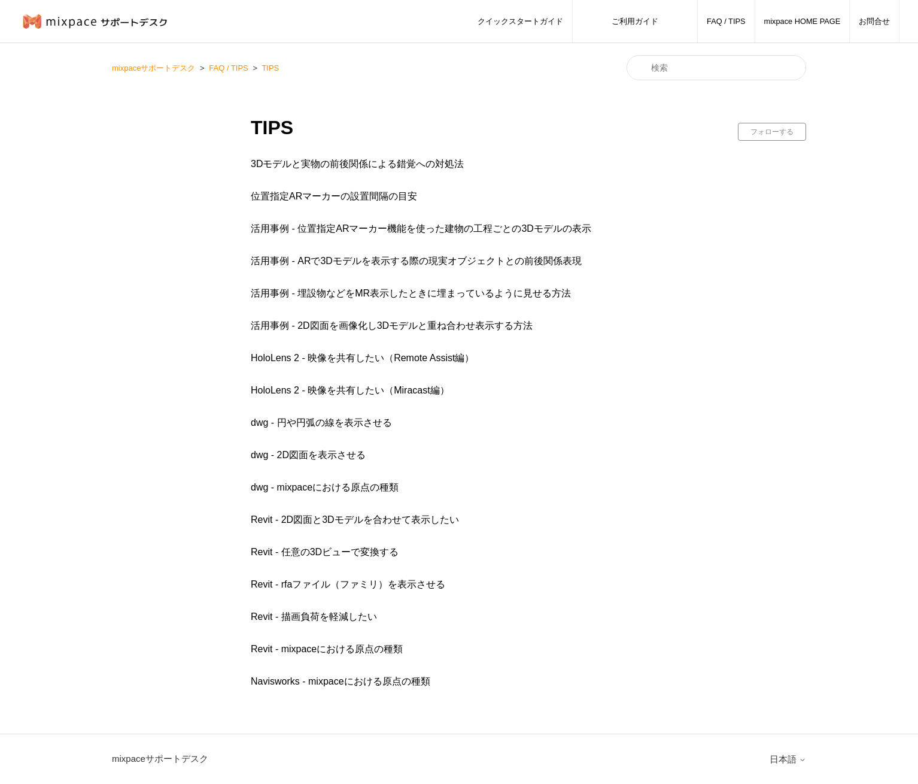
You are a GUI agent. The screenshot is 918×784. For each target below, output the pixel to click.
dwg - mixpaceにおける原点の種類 (325, 487)
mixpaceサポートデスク (153, 67)
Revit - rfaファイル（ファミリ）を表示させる (348, 584)
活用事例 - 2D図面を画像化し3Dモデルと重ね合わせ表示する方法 (392, 325)
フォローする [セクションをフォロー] (772, 132)
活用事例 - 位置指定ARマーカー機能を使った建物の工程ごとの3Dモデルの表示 (421, 228)
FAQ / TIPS (726, 21)
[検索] (716, 68)
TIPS (270, 67)
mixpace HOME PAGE (802, 21)
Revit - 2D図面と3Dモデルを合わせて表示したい (355, 519)
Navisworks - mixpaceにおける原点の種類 (340, 681)
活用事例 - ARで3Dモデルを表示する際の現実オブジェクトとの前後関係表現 (416, 261)
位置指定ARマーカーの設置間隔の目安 (334, 196)
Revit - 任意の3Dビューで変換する (325, 552)
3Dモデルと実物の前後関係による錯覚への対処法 (357, 164)
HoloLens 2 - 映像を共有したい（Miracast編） (350, 390)
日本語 (788, 759)
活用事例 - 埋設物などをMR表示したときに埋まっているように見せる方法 (411, 293)
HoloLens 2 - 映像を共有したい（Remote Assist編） (362, 358)
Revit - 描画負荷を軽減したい (314, 617)
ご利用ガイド (635, 21)
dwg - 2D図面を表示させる (308, 455)
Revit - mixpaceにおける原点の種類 (327, 649)
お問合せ (874, 21)
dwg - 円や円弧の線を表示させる (321, 422)
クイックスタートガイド (520, 21)
